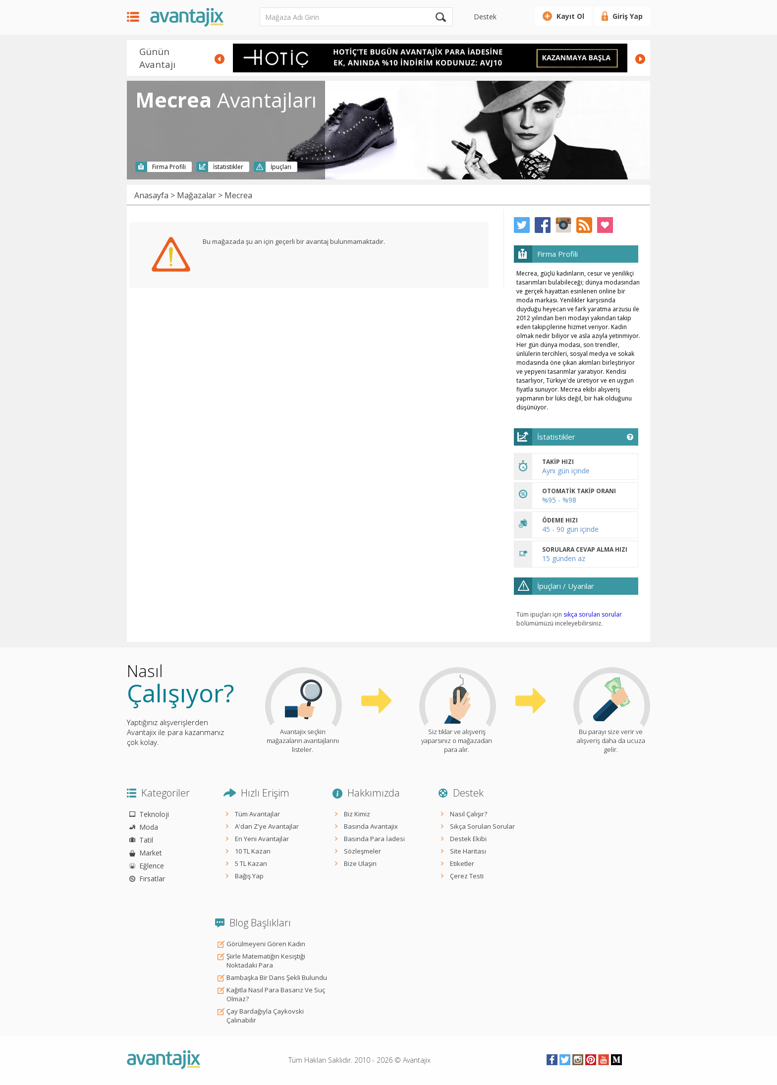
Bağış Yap (249, 875)
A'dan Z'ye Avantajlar (267, 826)
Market (150, 852)
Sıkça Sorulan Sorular (482, 826)
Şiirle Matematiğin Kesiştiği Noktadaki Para (265, 961)
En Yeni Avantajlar (262, 838)
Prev (219, 59)
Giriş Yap (627, 16)
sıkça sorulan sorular (592, 614)
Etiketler (462, 863)
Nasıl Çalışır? (468, 813)
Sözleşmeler (362, 851)
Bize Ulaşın (360, 863)
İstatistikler (228, 167)
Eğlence (151, 865)
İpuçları (281, 167)
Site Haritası (468, 851)
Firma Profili (169, 167)
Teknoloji (154, 814)
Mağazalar (196, 195)
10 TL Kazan (253, 851)
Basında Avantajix (371, 826)
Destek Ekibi (468, 838)
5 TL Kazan (251, 863)
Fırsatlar (152, 878)
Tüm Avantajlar (257, 813)
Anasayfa (151, 195)
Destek (485, 16)
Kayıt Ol (570, 16)
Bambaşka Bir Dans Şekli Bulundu (276, 977)
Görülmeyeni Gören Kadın (265, 943)
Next (640, 59)
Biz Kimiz (357, 813)
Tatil (146, 840)
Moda (148, 827)
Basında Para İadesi (374, 838)
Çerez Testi (467, 875)
